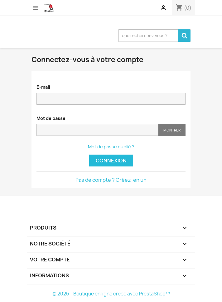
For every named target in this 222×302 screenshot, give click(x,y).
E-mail (43, 87)
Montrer (172, 130)
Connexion (111, 160)
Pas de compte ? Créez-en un (111, 179)
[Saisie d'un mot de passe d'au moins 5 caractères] (97, 130)
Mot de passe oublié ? (111, 147)
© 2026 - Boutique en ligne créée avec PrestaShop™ (111, 293)
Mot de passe (50, 118)
